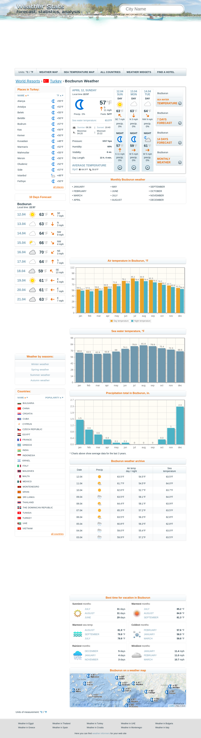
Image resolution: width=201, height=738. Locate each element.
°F (32, 72)
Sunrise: (81, 127)
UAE (25, 523)
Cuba (26, 419)
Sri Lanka (29, 497)
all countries (57, 534)
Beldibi (21, 118)
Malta (26, 476)
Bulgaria (28, 403)
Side (20, 169)
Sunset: (100, 127)
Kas (19, 129)
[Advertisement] (100, 43)
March (78, 195)
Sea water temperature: (84, 120)
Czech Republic (32, 429)
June (115, 191)
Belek (20, 112)
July (115, 195)
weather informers (101, 733)
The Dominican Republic (38, 507)
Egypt (26, 434)
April (74, 169)
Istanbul (21, 175)
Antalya (21, 106)
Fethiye (21, 181)
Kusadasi (22, 141)
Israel (26, 460)
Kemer (21, 135)
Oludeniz (22, 164)
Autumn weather (40, 380)
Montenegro (31, 486)
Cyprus (27, 424)
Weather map (48, 72)
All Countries (110, 72)
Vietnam (28, 528)
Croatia (28, 413)
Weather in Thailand (61, 723)
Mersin (21, 158)
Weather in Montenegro (131, 727)
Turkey (56, 81)
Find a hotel (165, 72)
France (27, 439)
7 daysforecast (164, 121)
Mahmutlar (23, 152)
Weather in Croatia (95, 727)
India (26, 450)
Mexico (27, 481)
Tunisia (27, 513)
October (156, 191)
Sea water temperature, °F (128, 331)
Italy (26, 466)
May (114, 186)
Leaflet (171, 706)
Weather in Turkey (95, 723)
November (157, 195)
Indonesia (29, 455)
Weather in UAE (128, 723)
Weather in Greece (26, 727)
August (117, 200)
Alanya (21, 101)
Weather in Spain (60, 727)
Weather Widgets (139, 72)
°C (27, 72)
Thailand (28, 502)
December (157, 200)
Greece (27, 445)
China (26, 408)
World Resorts (28, 81)
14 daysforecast (164, 141)
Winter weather (40, 364)
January (79, 186)
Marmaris (22, 146)
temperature (167, 102)
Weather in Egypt (26, 723)
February (80, 191)
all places (58, 187)
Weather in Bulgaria (164, 723)
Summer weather (40, 374)
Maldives (28, 471)
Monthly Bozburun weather (128, 179)
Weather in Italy (162, 727)
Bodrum (21, 124)
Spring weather (40, 369)
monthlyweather (164, 160)
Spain (26, 492)
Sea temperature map (79, 72)
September (157, 186)
